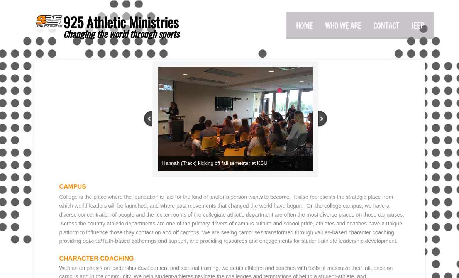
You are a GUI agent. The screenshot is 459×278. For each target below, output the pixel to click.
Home (304, 25)
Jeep (417, 25)
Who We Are (343, 25)
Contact (386, 25)
